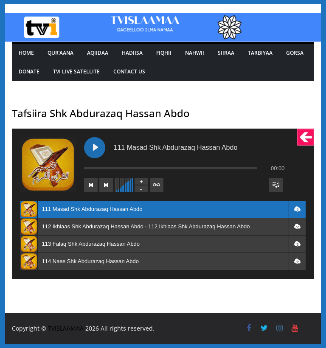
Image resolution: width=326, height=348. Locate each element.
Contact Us (129, 71)
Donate (29, 71)
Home (26, 52)
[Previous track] (91, 185)
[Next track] (106, 185)
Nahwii (194, 52)
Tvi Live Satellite (76, 71)
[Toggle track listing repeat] (156, 185)
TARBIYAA (260, 52)
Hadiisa (132, 52)
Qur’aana (60, 52)
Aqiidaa (97, 52)
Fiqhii (163, 52)
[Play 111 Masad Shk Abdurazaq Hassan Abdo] (94, 147)
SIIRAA (226, 52)
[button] (297, 209)
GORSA (295, 52)
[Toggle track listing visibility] (276, 185)
